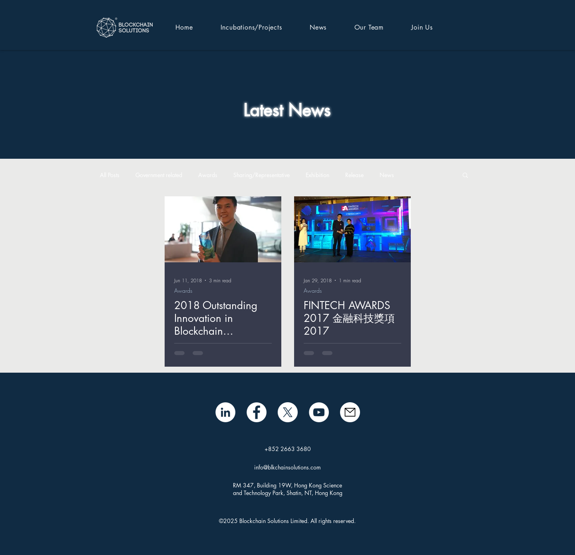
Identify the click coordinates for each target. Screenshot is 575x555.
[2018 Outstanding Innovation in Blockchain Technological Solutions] (223, 229)
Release (354, 175)
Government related (158, 175)
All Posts (109, 175)
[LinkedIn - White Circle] (225, 412)
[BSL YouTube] (319, 412)
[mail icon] (350, 412)
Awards (207, 175)
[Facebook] (257, 412)
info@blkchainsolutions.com (287, 467)
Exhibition (317, 175)
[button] (465, 176)
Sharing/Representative (261, 175)
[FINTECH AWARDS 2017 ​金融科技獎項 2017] (352, 229)
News (387, 175)
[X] (288, 412)
